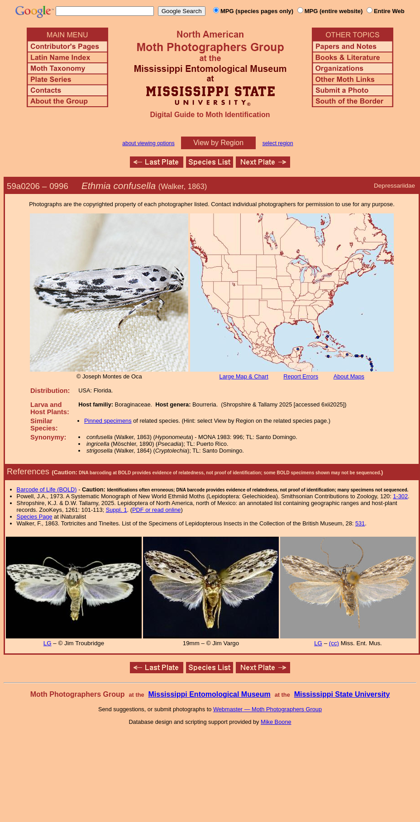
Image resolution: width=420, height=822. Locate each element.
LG (47, 643)
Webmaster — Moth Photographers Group (267, 709)
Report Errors (300, 376)
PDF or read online (156, 509)
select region (277, 143)
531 (360, 523)
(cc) (334, 643)
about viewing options (148, 143)
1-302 (400, 496)
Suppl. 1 (116, 509)
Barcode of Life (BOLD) (47, 489)
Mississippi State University (342, 694)
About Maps (349, 376)
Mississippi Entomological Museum (209, 694)
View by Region (218, 142)
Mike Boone (276, 721)
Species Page (34, 516)
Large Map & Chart (244, 376)
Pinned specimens (108, 420)
